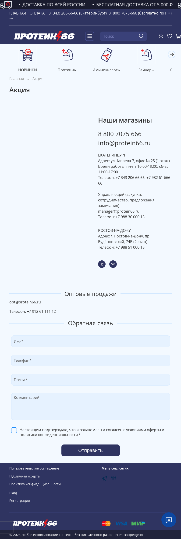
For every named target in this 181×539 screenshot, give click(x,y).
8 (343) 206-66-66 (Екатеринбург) (78, 13)
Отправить (90, 451)
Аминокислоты (111, 70)
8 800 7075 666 (120, 135)
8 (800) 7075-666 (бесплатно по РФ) (140, 13)
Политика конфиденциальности (35, 484)
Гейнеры (152, 70)
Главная (16, 79)
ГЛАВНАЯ (17, 13)
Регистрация (19, 500)
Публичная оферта (24, 476)
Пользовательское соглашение (34, 468)
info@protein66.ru (124, 144)
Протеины (69, 70)
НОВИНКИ (28, 70)
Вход (13, 493)
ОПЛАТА (37, 13)
